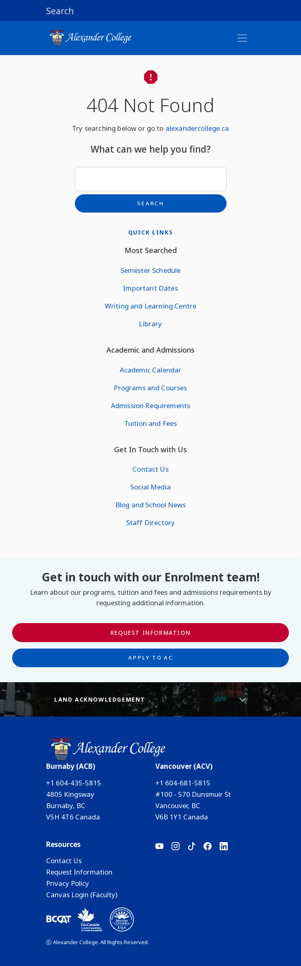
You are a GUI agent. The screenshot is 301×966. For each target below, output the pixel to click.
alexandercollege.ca (197, 128)
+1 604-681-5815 (182, 782)
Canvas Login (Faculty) (81, 894)
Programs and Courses (150, 387)
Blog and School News (150, 504)
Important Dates (150, 288)
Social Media (150, 487)
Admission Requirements (151, 405)
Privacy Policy (67, 883)
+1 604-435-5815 (73, 782)
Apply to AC (150, 657)
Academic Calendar (151, 369)
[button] (150, 10)
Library (150, 323)
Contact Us (150, 469)
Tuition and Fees (150, 423)
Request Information (150, 632)
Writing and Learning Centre (150, 306)
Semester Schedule (151, 270)
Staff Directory (150, 522)
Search (150, 203)
